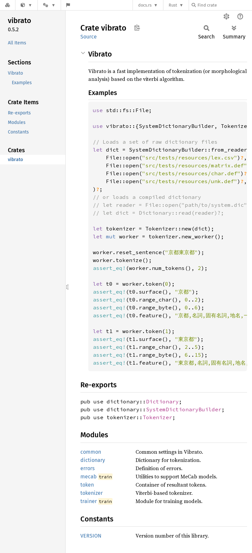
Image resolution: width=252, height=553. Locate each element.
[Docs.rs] (7, 5)
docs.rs (145, 5)
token (87, 485)
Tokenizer (157, 417)
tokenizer (91, 493)
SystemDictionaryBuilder (183, 409)
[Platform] (49, 5)
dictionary (92, 460)
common (90, 452)
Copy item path (137, 27)
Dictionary (162, 401)
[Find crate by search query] (224, 5)
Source (88, 37)
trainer (88, 501)
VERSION (90, 536)
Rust (173, 5)
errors (87, 468)
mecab (88, 476)
